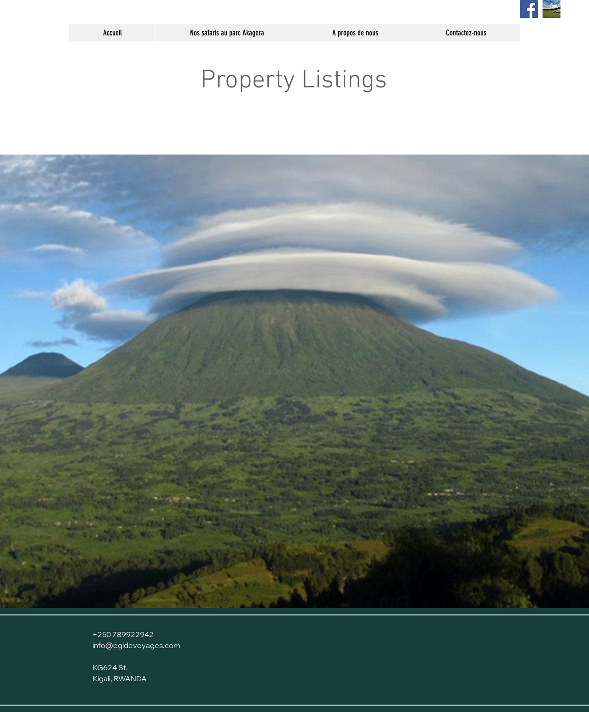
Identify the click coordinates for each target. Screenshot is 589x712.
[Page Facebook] (529, 9)
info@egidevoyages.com (136, 646)
